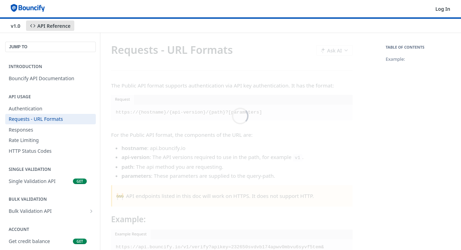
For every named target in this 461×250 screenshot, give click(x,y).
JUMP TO (18, 46)
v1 (297, 157)
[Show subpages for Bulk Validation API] (91, 211)
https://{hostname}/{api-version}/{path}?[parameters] (189, 112)
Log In (442, 9)
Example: (395, 59)
